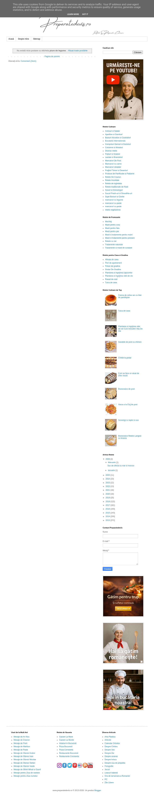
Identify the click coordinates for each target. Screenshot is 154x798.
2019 (108, 498)
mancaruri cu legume (114, 200)
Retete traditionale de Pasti (116, 187)
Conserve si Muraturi (114, 147)
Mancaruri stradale (113, 167)
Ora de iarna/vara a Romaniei (117, 776)
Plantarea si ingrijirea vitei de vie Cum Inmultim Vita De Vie (130, 328)
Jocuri (107, 769)
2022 (108, 486)
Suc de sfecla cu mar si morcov (120, 466)
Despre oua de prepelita (115, 763)
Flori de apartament (113, 263)
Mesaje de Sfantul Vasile (24, 766)
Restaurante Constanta (69, 756)
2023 (108, 483)
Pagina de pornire (52, 56)
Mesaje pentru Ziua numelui (25, 776)
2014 (108, 516)
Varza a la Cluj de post (127, 404)
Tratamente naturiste (114, 244)
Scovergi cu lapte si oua (128, 420)
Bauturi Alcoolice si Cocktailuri (118, 138)
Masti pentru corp (112, 225)
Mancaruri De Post (113, 161)
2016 (108, 509)
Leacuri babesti (111, 773)
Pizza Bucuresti (66, 746)
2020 (108, 494)
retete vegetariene (113, 210)
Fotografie (109, 766)
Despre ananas (111, 756)
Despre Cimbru (111, 746)
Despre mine (23, 39)
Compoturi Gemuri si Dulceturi (118, 144)
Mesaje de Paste (21, 750)
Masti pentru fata (112, 228)
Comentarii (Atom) (28, 61)
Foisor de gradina (112, 266)
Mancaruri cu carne (113, 164)
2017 (108, 505)
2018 (108, 501)
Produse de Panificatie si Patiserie (119, 174)
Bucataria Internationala (115, 141)
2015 (108, 513)
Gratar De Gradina (113, 269)
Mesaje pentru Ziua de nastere (27, 773)
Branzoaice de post (126, 389)
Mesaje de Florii (20, 743)
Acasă (11, 39)
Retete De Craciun (113, 177)
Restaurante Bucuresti (68, 753)
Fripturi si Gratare (112, 154)
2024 (108, 479)
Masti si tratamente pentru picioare (120, 238)
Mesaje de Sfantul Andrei (24, 753)
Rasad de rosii (111, 279)
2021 (108, 490)
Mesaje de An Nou (21, 737)
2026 (108, 459)
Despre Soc (110, 750)
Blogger (97, 790)
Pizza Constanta (66, 750)
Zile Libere (109, 782)
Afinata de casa (111, 259)
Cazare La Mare (66, 737)
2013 (108, 520)
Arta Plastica (110, 737)
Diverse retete (111, 151)
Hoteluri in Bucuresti (67, 743)
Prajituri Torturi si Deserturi (116, 170)
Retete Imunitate (112, 180)
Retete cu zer (110, 241)
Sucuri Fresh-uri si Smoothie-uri (118, 193)
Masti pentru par (112, 231)
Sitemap (36, 39)
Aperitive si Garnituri (113, 134)
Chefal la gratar (124, 358)
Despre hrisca (110, 759)
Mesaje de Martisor (22, 746)
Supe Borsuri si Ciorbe (114, 197)
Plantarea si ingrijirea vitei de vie (119, 276)
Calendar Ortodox (112, 743)
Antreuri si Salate (112, 131)
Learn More (73, 14)
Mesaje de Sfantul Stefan (24, 763)
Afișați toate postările (77, 50)
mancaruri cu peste (113, 206)
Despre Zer (109, 753)
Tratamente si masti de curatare (118, 248)
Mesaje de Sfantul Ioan (23, 756)
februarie (112, 462)
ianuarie (111, 470)
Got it (85, 14)
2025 (108, 475)
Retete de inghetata (113, 183)
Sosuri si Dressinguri (114, 190)
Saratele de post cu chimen (129, 342)
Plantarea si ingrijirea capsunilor (118, 273)
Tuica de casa (111, 282)
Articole (108, 740)
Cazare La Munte (66, 740)
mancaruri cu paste (113, 203)
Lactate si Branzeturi (114, 157)
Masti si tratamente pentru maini (119, 235)
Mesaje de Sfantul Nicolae (25, 759)
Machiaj (108, 221)
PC (106, 779)
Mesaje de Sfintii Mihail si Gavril (27, 769)
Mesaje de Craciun (22, 740)
